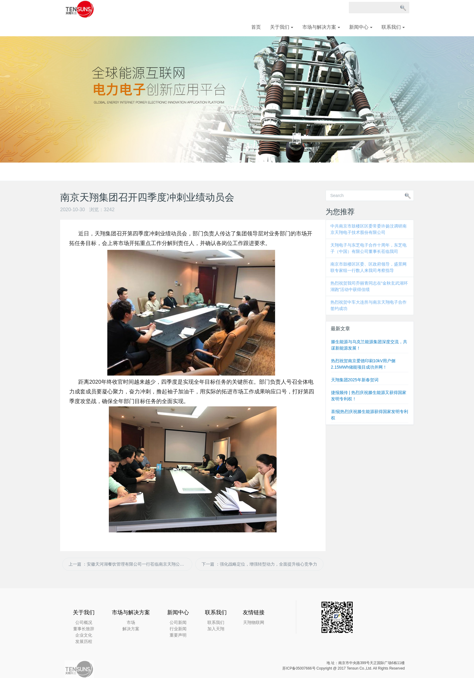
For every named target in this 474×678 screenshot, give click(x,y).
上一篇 (130, 564)
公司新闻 (178, 622)
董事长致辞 (83, 628)
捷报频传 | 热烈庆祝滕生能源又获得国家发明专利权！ (368, 395)
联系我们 (393, 27)
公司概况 (83, 622)
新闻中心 (360, 27)
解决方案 (130, 628)
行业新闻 (178, 628)
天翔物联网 (253, 622)
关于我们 (281, 27)
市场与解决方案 (321, 27)
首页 (256, 27)
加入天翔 (215, 628)
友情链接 (254, 612)
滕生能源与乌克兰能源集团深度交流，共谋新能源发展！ (369, 344)
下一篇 (259, 564)
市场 (131, 622)
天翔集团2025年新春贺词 (354, 379)
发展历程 (83, 641)
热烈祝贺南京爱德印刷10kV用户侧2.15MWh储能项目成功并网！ (363, 364)
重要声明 (178, 635)
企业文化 (83, 635)
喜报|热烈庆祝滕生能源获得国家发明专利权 (369, 414)
